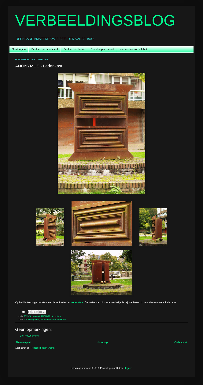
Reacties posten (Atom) (42, 348)
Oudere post (180, 342)
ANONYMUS (47, 316)
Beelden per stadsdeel (44, 49)
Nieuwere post (23, 342)
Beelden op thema (74, 49)
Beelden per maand (102, 49)
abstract (36, 316)
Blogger (127, 368)
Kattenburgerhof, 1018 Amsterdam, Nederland (45, 319)
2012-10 (27, 316)
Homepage (102, 342)
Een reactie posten (29, 335)
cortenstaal (77, 302)
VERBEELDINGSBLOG (95, 20)
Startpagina (19, 49)
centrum (57, 316)
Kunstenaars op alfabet (133, 49)
